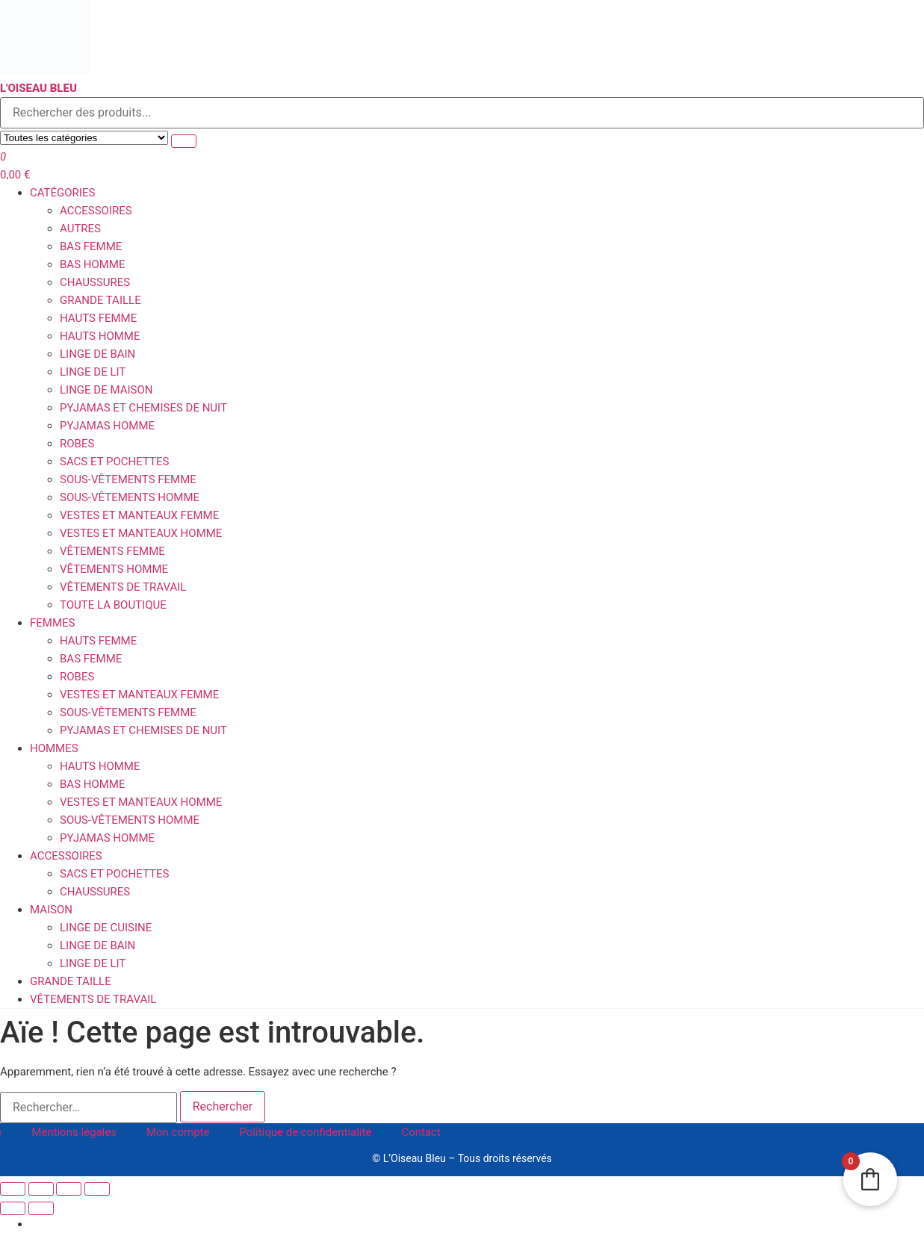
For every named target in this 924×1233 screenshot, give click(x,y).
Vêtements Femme (112, 551)
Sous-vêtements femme (128, 479)
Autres (80, 228)
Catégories (62, 192)
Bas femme (91, 246)
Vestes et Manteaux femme (139, 515)
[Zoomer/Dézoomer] (12, 1189)
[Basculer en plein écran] (41, 1189)
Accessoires (96, 210)
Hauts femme (98, 318)
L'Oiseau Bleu (38, 88)
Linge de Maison (106, 390)
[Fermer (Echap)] (97, 1189)
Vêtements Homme (114, 569)
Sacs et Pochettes (114, 461)
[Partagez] (68, 1189)
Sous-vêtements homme (129, 497)
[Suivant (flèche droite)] (41, 1208)
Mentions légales (74, 1132)
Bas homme (92, 264)
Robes (77, 443)
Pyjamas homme (107, 425)
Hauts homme (100, 336)
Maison (51, 909)
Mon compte (178, 1132)
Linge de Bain (97, 354)
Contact (420, 1132)
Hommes (54, 748)
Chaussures (95, 282)
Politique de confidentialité (305, 1132)
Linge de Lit (92, 372)
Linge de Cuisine (106, 927)
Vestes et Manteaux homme (141, 533)
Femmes (52, 623)
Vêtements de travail (123, 587)
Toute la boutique (113, 605)
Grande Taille (100, 300)
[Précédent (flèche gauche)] (12, 1208)
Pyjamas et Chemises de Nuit (143, 407)
